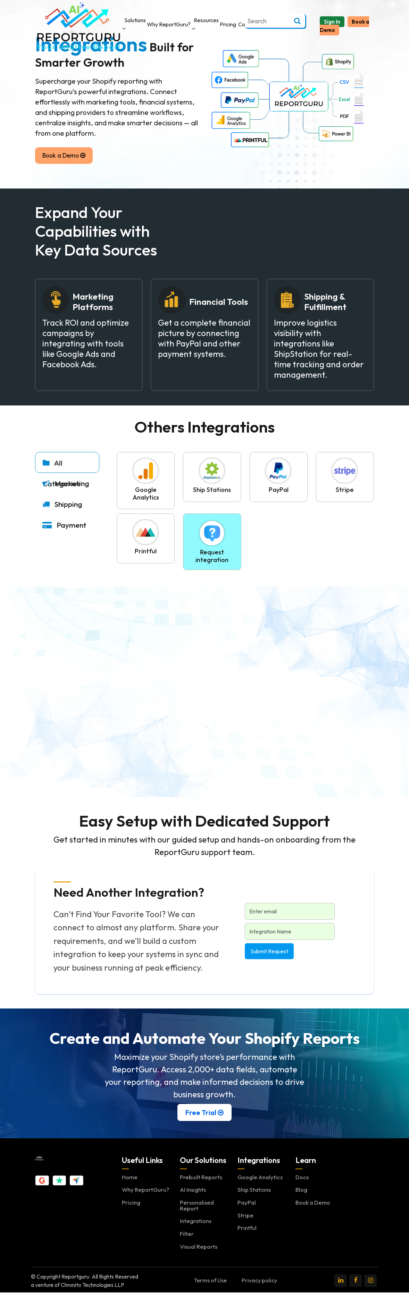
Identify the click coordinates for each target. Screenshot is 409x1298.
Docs (303, 1177)
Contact (243, 22)
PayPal (247, 1211)
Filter (188, 1238)
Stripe (246, 1224)
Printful (248, 1238)
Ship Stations (256, 1197)
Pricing (223, 22)
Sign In (327, 20)
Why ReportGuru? (164, 22)
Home (131, 1177)
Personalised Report (198, 1207)
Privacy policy (266, 1285)
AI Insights (195, 1191)
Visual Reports (201, 1251)
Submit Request (269, 950)
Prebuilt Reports (204, 1177)
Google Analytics (251, 1180)
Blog (302, 1191)
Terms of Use (203, 1285)
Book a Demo (315, 1204)
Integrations (198, 1224)
